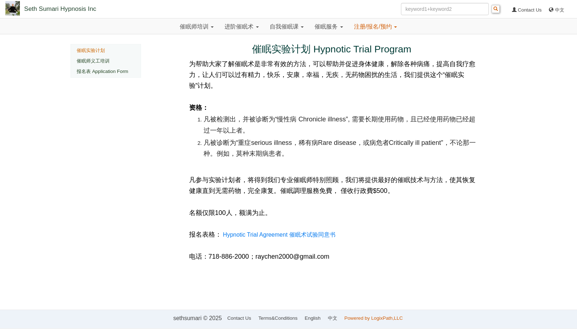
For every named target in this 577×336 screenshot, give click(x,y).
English (313, 318)
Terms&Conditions (278, 318)
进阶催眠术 (241, 26)
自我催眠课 (287, 26)
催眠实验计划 (91, 50)
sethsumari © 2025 (197, 318)
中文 (556, 10)
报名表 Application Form (102, 71)
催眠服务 (329, 26)
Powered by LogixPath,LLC (374, 318)
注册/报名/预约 (375, 26)
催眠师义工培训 (93, 61)
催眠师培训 (197, 26)
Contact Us (527, 10)
